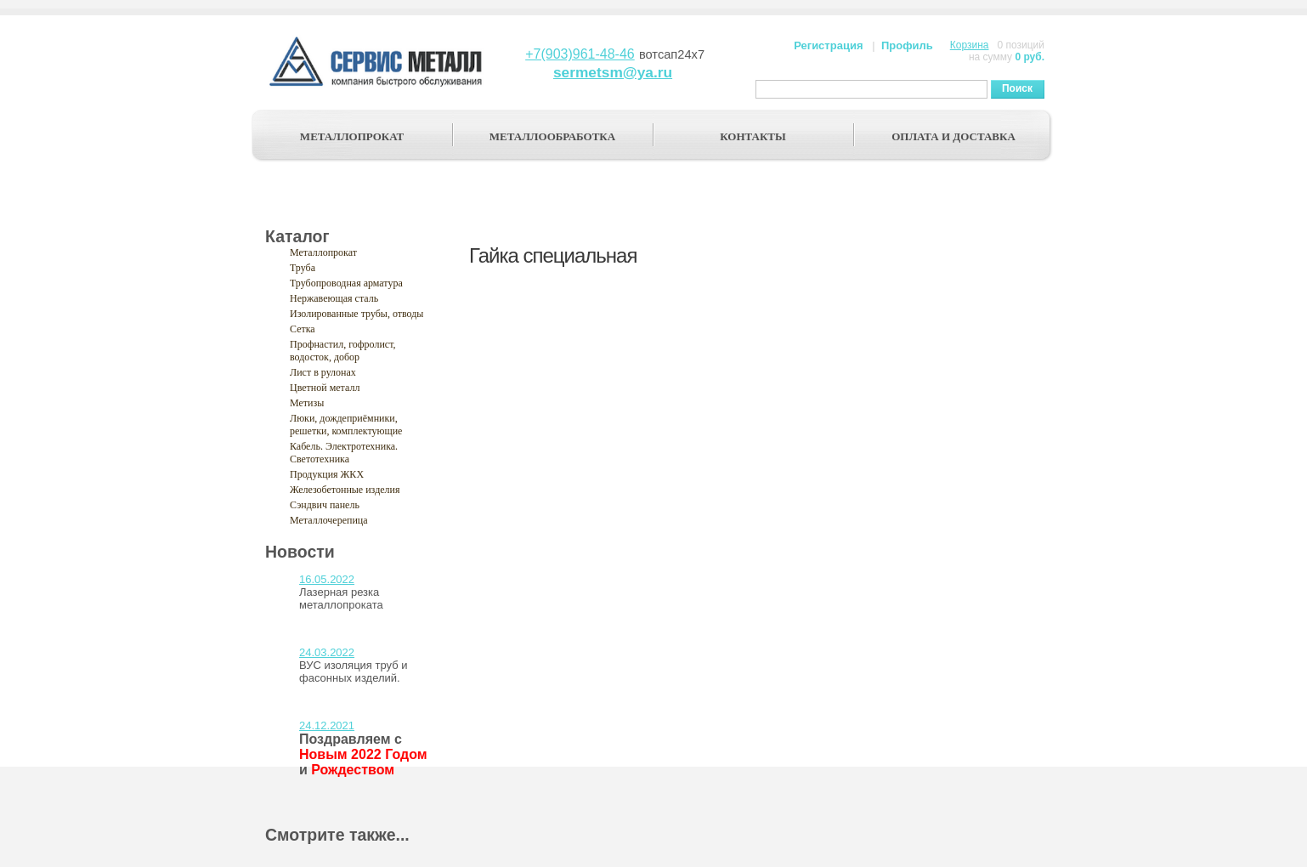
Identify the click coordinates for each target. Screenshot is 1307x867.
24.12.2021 (326, 725)
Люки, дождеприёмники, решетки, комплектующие (346, 424)
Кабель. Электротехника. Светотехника (344, 452)
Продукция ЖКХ (327, 474)
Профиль (907, 45)
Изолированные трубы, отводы (356, 314)
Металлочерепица (329, 520)
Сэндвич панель (324, 505)
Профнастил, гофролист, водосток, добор (343, 350)
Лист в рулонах (323, 372)
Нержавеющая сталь (334, 298)
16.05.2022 (326, 579)
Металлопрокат (323, 252)
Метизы (307, 403)
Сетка (302, 329)
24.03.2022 (326, 652)
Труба (302, 268)
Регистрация (828, 45)
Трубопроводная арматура (346, 283)
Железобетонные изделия (345, 490)
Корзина (969, 45)
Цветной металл (324, 388)
